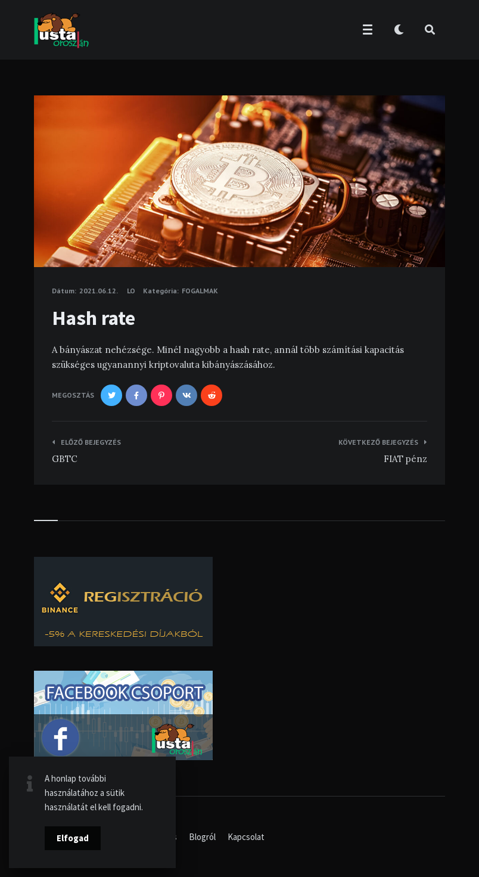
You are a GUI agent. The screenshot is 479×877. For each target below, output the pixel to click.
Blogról (202, 836)
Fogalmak (200, 290)
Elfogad (73, 838)
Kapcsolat (246, 836)
